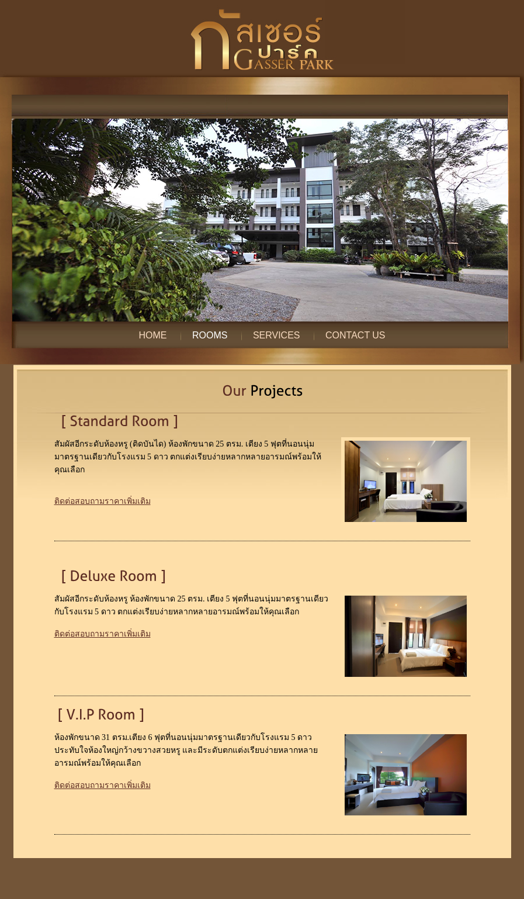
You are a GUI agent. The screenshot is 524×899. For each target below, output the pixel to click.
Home (152, 335)
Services (276, 335)
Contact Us (355, 335)
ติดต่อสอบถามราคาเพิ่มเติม (102, 501)
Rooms (209, 335)
